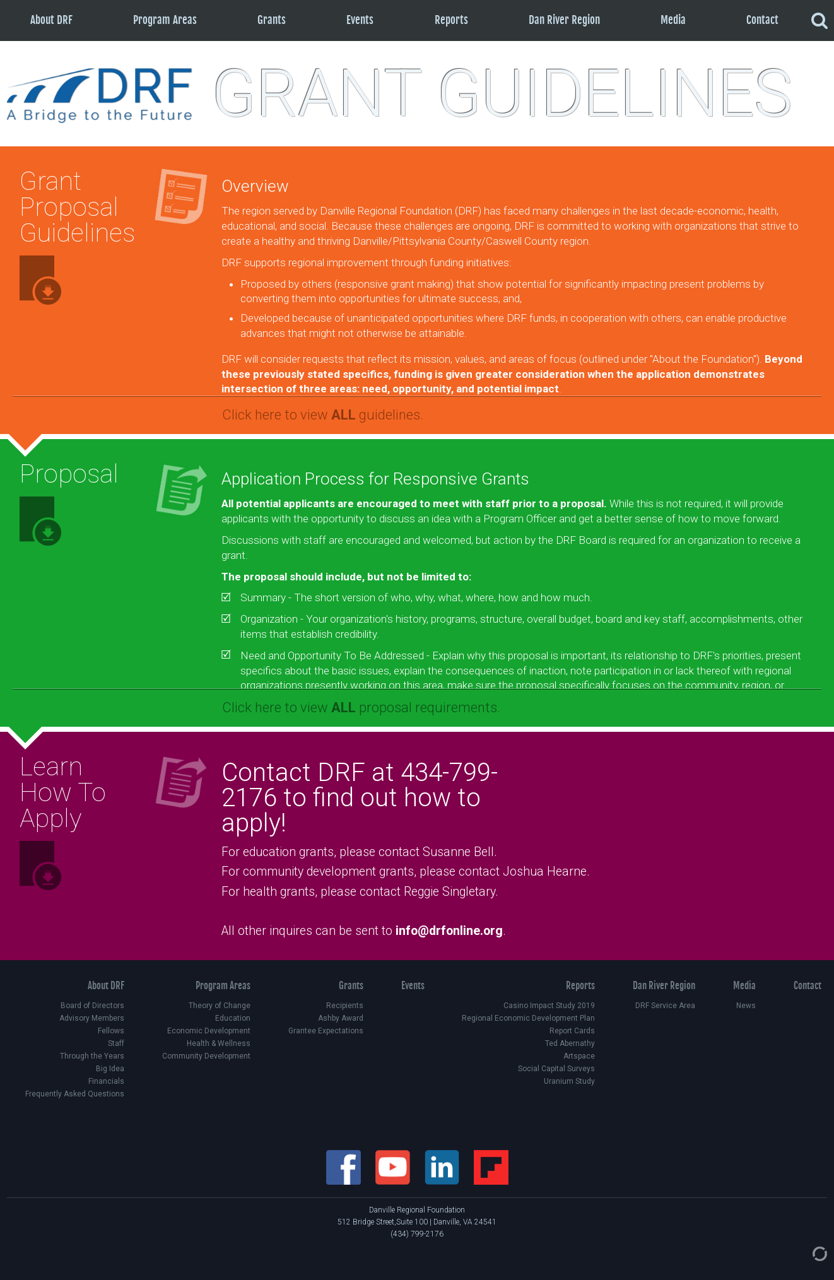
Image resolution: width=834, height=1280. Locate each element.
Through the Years (92, 1056)
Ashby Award (340, 1018)
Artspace (579, 1056)
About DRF (51, 19)
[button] (521, 412)
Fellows (111, 1030)
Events (359, 19)
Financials (106, 1081)
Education (232, 1018)
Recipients (344, 1005)
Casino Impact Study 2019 (549, 1005)
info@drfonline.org (449, 931)
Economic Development (208, 1030)
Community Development (206, 1056)
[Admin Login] (807, 1253)
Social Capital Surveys (556, 1068)
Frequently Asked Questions (74, 1093)
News (746, 1005)
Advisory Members (91, 1018)
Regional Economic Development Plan (528, 1018)
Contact (762, 19)
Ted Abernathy (570, 1043)
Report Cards (572, 1030)
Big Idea (110, 1068)
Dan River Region (564, 19)
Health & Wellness (218, 1043)
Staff (116, 1043)
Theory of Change (219, 1005)
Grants (271, 19)
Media (673, 19)
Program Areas (165, 19)
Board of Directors (92, 1005)
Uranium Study (569, 1081)
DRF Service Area (665, 1005)
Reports (451, 19)
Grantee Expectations (325, 1030)
